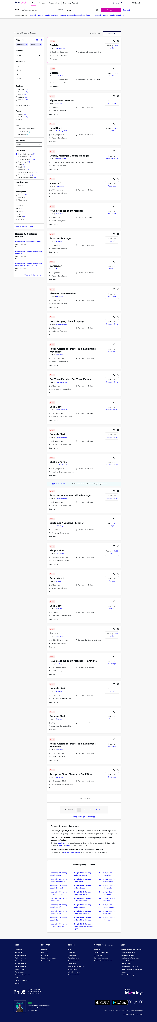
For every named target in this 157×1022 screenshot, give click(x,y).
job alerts (61, 843)
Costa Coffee (60, 48)
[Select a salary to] (29, 78)
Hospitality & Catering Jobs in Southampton (107, 906)
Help (16, 977)
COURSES (71, 945)
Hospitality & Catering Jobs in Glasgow (82, 874)
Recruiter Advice (46, 961)
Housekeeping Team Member (66, 210)
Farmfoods (59, 354)
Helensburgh (21, 219)
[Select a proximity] (29, 55)
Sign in (61, 845)
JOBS (17, 945)
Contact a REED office (22, 980)
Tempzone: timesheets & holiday (131, 949)
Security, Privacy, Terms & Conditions (131, 1011)
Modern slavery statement (103, 961)
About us (97, 949)
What (17, 10)
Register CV (117, 3)
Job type (19, 86)
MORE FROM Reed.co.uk (103, 945)
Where (60, 10)
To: (17, 75)
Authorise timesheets (128, 952)
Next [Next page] (99, 810)
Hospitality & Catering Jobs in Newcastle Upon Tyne (83, 926)
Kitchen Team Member (62, 293)
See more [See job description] (54, 59)
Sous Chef (55, 406)
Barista (54, 45)
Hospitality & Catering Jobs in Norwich (107, 874)
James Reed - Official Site (129, 966)
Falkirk (19, 214)
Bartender (55, 266)
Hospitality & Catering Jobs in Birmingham (76, 15)
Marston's (58, 241)
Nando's (58, 581)
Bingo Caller (56, 550)
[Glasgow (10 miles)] (36, 44)
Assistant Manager (60, 238)
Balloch (19, 209)
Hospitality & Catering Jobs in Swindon (107, 918)
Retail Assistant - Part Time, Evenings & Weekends (72, 350)
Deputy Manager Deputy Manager (69, 155)
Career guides (72, 969)
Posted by (19, 111)
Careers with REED (127, 963)
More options (21, 191)
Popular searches (20, 966)
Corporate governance (101, 958)
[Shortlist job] (114, 40)
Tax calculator (19, 972)
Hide (17, 125)
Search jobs (111, 10)
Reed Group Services (127, 955)
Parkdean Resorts (61, 410)
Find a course (72, 955)
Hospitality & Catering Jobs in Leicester (82, 893)
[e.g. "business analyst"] (38, 10)
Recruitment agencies (48, 958)
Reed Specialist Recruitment (130, 958)
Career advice (19, 969)
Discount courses (73, 961)
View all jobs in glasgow (26, 226)
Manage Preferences (111, 1011)
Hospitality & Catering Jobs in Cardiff (58, 906)
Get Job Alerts (59, 484)
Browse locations (20, 963)
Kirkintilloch (20, 217)
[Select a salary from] (29, 70)
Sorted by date (95, 33)
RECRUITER (45, 945)
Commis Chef (57, 434)
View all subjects (73, 958)
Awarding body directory (76, 966)
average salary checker (71, 852)
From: (17, 66)
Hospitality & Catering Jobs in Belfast (43, 15)
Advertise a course (74, 972)
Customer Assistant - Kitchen (66, 522)
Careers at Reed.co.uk (101, 952)
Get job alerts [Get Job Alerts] (112, 33)
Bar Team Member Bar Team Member (71, 379)
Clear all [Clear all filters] (39, 40)
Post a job (44, 952)
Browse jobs (129, 10)
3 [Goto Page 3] (90, 810)
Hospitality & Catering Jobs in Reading (107, 893)
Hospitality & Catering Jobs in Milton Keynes (82, 918)
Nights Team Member (61, 100)
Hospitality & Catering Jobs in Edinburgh (58, 925)
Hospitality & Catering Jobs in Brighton (58, 893)
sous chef (55, 183)
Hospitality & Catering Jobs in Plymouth (107, 886)
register (69, 845)
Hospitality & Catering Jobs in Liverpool (82, 899)
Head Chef (55, 128)
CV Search (44, 955)
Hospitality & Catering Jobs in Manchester (82, 912)
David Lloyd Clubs (62, 131)
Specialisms (20, 151)
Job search (18, 952)
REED (123, 945)
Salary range (20, 61)
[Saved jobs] (138, 3)
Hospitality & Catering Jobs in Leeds (82, 886)
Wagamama (60, 186)
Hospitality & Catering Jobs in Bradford (109, 15)
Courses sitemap (73, 975)
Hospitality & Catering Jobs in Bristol (58, 899)
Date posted (20, 140)
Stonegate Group (61, 158)
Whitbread (59, 103)
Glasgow (33, 33)
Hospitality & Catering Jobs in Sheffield (107, 899)
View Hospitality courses (34, 275)
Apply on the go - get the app (84, 817)
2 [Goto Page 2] (84, 810)
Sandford (20, 211)
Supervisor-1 (56, 578)
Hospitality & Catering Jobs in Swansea (107, 912)
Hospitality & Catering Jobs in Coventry (58, 912)
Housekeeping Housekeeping (66, 321)
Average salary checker (22, 975)
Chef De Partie (58, 462)
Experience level (22, 182)
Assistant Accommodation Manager (70, 495)
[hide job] (118, 40)
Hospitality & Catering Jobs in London (82, 906)
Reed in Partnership (127, 961)
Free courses (72, 963)
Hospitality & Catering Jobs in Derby (58, 918)
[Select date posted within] (29, 144)
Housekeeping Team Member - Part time (73, 660)
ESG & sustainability (127, 975)
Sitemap (17, 983)
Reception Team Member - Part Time (70, 774)
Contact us (18, 949)
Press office (98, 955)
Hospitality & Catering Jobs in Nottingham (107, 880)
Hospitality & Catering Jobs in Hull (82, 880)
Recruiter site (45, 949)
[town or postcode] (81, 10)
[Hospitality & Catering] (22, 44)
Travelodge (59, 664)
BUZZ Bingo (60, 526)
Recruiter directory (21, 955)
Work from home (20, 958)
